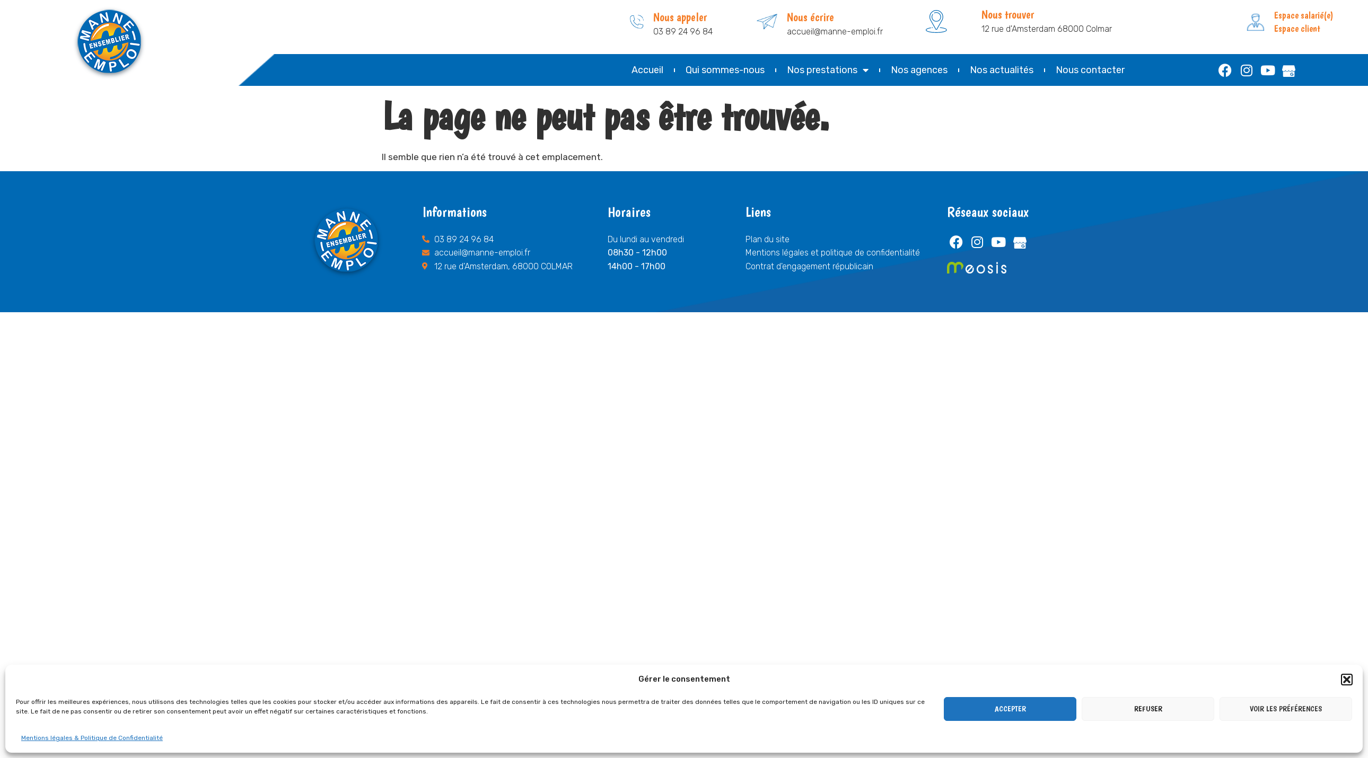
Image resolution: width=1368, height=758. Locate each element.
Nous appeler (680, 17)
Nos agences (919, 70)
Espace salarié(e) (1304, 15)
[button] (1346, 679)
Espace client (1297, 28)
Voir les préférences (1286, 708)
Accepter (1010, 708)
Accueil (647, 70)
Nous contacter (1090, 70)
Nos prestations (828, 70)
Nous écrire (810, 17)
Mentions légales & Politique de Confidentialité (92, 738)
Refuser (1148, 708)
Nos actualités (1001, 70)
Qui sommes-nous (725, 70)
